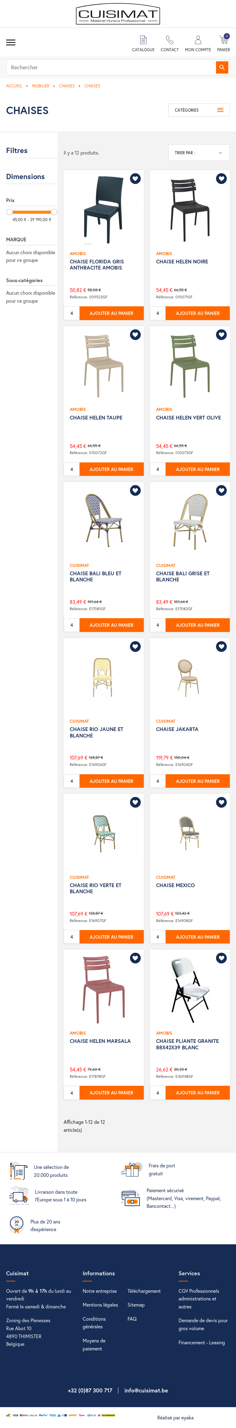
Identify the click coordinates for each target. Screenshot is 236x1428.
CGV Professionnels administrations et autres (199, 1299)
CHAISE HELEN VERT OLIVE (188, 417)
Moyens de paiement (94, 1344)
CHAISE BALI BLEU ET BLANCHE (95, 576)
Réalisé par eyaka (175, 1417)
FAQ (132, 1318)
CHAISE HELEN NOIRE (182, 261)
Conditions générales (94, 1322)
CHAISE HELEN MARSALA (100, 1040)
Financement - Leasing (202, 1342)
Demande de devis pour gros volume (203, 1324)
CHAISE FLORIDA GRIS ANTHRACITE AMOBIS (97, 264)
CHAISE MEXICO (175, 885)
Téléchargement (144, 1291)
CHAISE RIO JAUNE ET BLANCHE (96, 732)
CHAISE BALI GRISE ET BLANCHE (183, 576)
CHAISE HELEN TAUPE (96, 417)
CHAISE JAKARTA (177, 729)
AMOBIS (78, 253)
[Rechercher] (118, 67)
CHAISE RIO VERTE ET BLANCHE (95, 888)
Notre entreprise (100, 1291)
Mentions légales (100, 1304)
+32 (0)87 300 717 (90, 1390)
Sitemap (136, 1304)
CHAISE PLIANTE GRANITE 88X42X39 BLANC (187, 1044)
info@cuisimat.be (146, 1390)
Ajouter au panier (111, 313)
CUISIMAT (79, 565)
